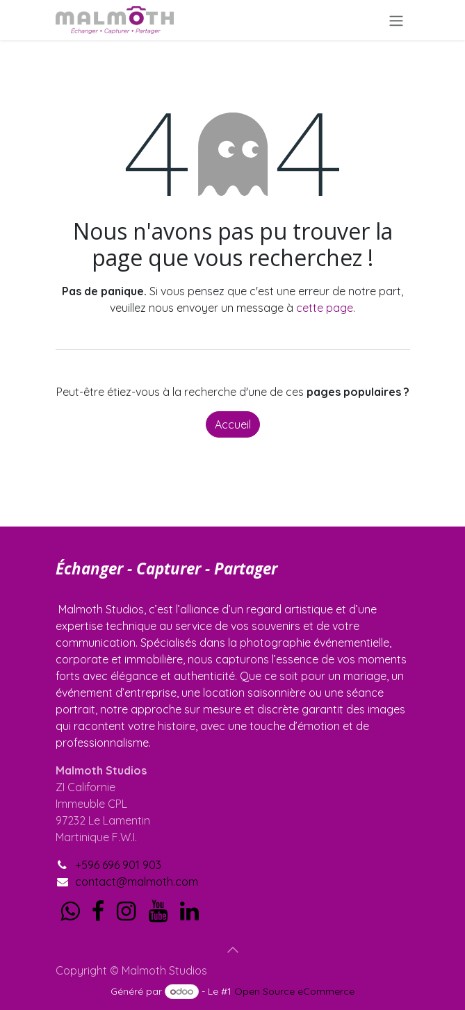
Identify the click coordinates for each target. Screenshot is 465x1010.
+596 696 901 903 (118, 865)
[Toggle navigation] (396, 20)
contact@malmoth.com (136, 881)
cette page (324, 308)
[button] (233, 949)
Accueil (233, 424)
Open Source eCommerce (294, 991)
